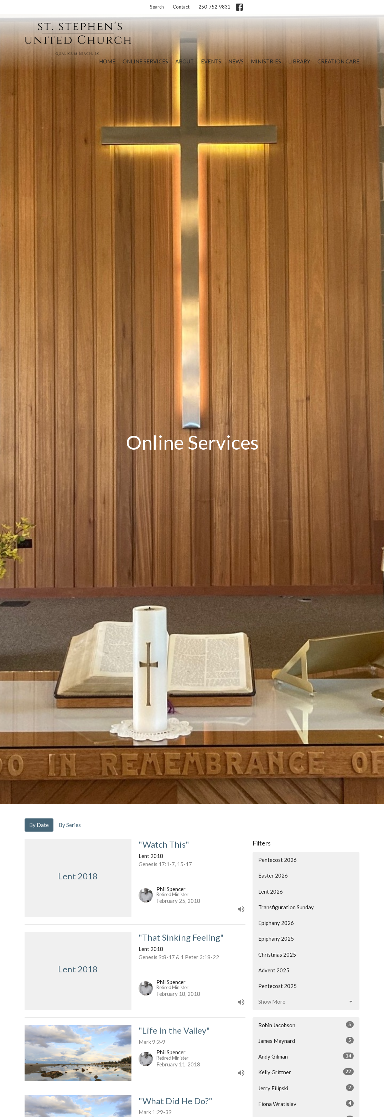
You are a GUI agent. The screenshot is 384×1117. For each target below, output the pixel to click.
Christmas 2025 (277, 954)
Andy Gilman (306, 1056)
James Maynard (306, 1040)
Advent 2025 (273, 970)
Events (211, 61)
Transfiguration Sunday (286, 907)
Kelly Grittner (306, 1071)
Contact (181, 7)
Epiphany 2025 (276, 938)
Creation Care (338, 61)
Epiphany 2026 (276, 923)
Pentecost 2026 (277, 860)
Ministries (266, 61)
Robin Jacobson (306, 1024)
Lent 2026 (270, 891)
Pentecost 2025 (277, 986)
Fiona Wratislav (306, 1103)
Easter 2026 (273, 875)
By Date (39, 825)
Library (299, 61)
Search (157, 7)
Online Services (145, 61)
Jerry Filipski (306, 1087)
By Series (70, 825)
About (184, 61)
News (236, 61)
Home (107, 61)
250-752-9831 (214, 7)
